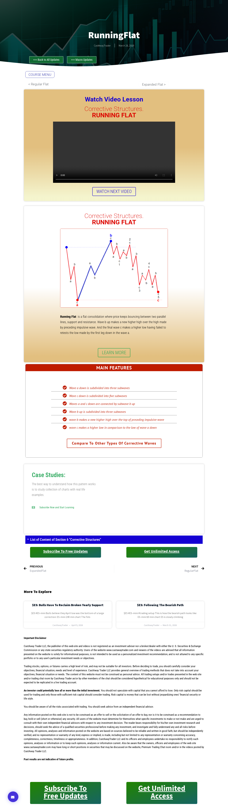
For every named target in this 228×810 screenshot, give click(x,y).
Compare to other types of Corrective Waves (114, 443)
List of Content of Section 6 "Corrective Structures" (65, 540)
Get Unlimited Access (161, 551)
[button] (13, 796)
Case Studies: (48, 475)
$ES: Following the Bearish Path (160, 606)
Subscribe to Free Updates (65, 551)
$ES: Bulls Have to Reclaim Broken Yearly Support (67, 606)
